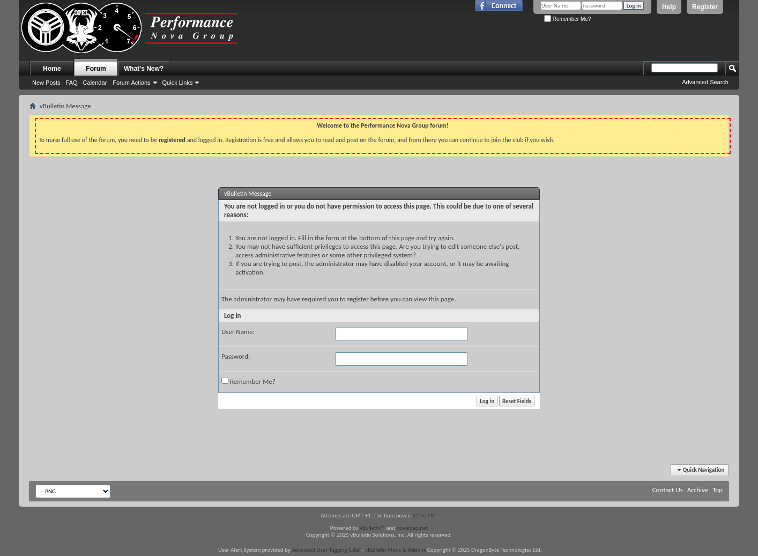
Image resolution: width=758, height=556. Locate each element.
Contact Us (667, 490)
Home (52, 68)
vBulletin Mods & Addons (395, 549)
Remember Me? (567, 19)
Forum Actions (131, 82)
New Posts (46, 82)
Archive (697, 490)
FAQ (72, 82)
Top (717, 490)
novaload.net (412, 527)
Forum (96, 68)
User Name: (238, 332)
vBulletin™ (372, 527)
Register (705, 7)
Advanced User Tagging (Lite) (326, 549)
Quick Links (177, 82)
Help (669, 7)
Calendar (95, 82)
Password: (235, 356)
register (358, 299)
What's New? (144, 68)
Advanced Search (705, 82)
